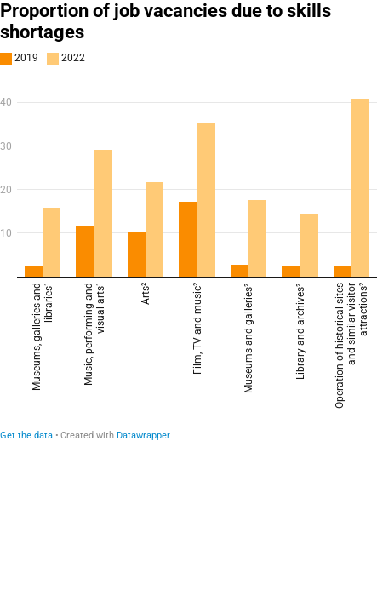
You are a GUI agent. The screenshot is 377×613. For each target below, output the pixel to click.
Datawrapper (143, 435)
